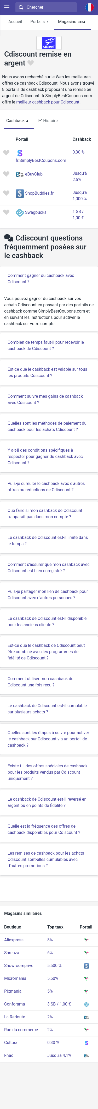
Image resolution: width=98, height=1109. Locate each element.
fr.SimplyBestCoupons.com (41, 160)
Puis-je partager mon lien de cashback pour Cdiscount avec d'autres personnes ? (48, 594)
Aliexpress (14, 939)
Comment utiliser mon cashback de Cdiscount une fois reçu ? (40, 681)
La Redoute (14, 1016)
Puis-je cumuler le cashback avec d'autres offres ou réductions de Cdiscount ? (46, 486)
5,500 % (54, 965)
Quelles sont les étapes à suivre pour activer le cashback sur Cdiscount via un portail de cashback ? (48, 739)
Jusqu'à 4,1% (59, 1055)
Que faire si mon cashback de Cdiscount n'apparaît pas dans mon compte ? (45, 513)
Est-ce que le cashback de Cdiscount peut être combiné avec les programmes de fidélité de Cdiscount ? (46, 651)
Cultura (11, 1042)
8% (50, 939)
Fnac (8, 1055)
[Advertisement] (49, 889)
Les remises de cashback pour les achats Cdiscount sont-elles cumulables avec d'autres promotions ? (46, 859)
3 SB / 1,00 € (59, 1004)
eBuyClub (34, 174)
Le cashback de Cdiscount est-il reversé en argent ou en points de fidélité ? (47, 802)
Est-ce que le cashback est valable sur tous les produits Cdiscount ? (47, 372)
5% (50, 991)
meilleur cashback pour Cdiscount (47, 102)
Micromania (15, 978)
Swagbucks (36, 212)
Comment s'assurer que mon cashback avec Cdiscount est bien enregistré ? (49, 567)
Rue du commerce (21, 1029)
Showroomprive (18, 965)
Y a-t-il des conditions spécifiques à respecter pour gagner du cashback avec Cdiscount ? (45, 456)
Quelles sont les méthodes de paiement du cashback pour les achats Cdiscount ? (47, 426)
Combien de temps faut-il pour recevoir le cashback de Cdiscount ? (46, 345)
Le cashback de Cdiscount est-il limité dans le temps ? (48, 540)
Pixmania (12, 991)
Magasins (72, 22)
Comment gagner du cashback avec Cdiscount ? (41, 278)
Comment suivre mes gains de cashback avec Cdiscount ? (45, 399)
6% (50, 952)
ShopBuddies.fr (39, 193)
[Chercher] (50, 7)
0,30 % (78, 152)
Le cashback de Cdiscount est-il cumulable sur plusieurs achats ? (47, 708)
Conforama (14, 1004)
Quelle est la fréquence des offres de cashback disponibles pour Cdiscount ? (44, 829)
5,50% (52, 978)
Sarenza (11, 952)
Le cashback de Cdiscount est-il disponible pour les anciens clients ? (47, 621)
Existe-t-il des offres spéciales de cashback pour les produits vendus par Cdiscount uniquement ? (48, 772)
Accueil (15, 21)
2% (50, 1016)
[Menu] (6, 7)
